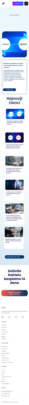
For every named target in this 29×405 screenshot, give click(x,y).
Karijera (3, 372)
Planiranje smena (5, 360)
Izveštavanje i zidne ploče (7, 362)
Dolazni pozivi (4, 348)
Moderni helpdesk (5, 353)
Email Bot (3, 334)
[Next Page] (14, 257)
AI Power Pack (4, 332)
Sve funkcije (4, 346)
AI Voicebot (4, 327)
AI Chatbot (3, 325)
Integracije (3, 338)
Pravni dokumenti (5, 383)
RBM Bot (3, 336)
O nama (3, 370)
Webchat (3, 355)
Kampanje (3, 351)
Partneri (3, 379)
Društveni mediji (5, 357)
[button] (26, 3)
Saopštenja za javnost (6, 376)
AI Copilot (3, 329)
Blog (2, 374)
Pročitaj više (9, 89)
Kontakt (3, 381)
